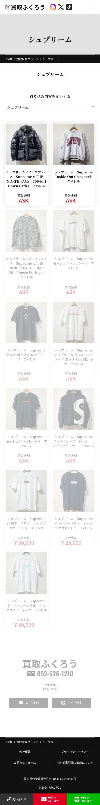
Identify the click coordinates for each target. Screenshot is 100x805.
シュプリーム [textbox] (18, 107)
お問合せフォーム (25, 762)
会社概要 (24, 752)
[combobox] (50, 107)
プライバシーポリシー (75, 752)
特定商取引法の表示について (75, 762)
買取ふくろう (25, 7)
